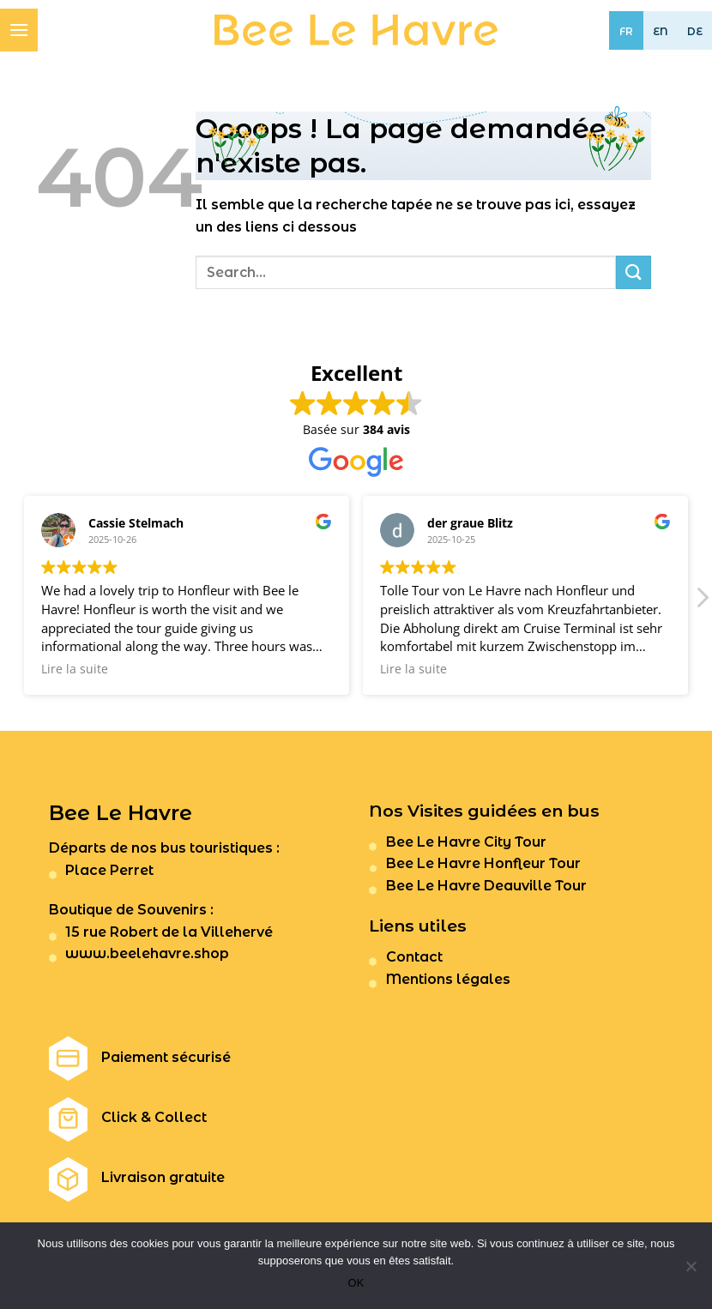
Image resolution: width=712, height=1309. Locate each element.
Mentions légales (448, 979)
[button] (701, 602)
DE (695, 31)
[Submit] (633, 272)
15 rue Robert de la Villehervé (169, 932)
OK (356, 1282)
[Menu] (19, 30)
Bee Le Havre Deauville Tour (486, 886)
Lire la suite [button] (74, 669)
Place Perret (109, 870)
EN (660, 31)
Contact (414, 957)
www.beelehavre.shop (147, 953)
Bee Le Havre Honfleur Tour (483, 863)
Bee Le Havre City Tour (466, 842)
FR (626, 31)
